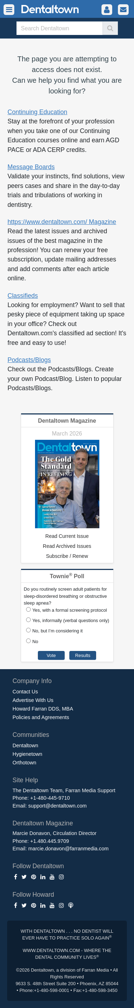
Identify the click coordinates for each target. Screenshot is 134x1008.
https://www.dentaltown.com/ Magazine (62, 221)
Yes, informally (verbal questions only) (71, 620)
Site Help (25, 780)
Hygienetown (27, 754)
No (35, 641)
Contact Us (25, 691)
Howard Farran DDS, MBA (43, 709)
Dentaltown (25, 745)
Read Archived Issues (67, 546)
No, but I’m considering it (58, 630)
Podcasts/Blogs (29, 359)
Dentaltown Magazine (67, 421)
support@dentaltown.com (57, 806)
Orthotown (24, 762)
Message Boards (31, 166)
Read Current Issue (67, 536)
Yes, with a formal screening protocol (70, 610)
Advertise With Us (33, 700)
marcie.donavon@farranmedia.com (68, 848)
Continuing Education (37, 112)
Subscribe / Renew (67, 556)
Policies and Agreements (41, 717)
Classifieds (23, 295)
